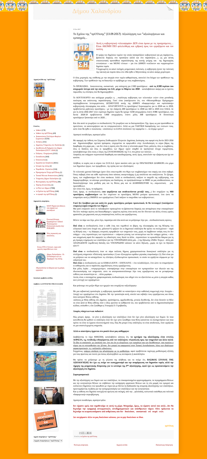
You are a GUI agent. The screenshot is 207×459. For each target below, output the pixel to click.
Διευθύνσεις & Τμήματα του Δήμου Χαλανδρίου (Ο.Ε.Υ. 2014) (49, 149)
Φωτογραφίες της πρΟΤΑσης (46, 182)
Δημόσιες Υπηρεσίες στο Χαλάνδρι (49, 145)
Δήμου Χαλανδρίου (97, 11)
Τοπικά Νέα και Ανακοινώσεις (47, 176)
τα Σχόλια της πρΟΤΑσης (88, 436)
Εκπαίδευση (40, 157)
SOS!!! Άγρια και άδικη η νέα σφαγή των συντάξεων (56, 208)
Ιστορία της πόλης (42, 166)
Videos (38, 130)
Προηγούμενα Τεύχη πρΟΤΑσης (48, 172)
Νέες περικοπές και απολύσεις (54, 235)
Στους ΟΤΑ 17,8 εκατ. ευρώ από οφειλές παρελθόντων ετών (49, 248)
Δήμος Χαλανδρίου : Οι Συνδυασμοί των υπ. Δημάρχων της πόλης (55, 257)
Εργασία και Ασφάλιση (44, 163)
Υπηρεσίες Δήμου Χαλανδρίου (47, 179)
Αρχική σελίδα (121, 445)
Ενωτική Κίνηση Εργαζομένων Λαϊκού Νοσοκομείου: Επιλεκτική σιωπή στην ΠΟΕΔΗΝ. (55, 224)
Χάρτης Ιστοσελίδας (43, 185)
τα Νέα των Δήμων (43, 188)
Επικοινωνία (40, 160)
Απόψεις (39, 142)
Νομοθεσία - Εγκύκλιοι (44, 169)
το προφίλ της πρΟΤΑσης (45, 194)
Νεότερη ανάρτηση (81, 445)
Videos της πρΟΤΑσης (44, 133)
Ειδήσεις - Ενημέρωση (44, 154)
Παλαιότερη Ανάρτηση (164, 445)
